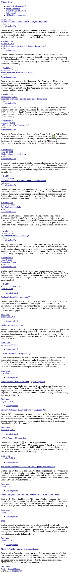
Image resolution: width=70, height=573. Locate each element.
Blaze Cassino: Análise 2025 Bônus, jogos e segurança (23, 382)
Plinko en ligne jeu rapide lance (13, 154)
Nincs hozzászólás (8, 26)
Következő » (14, 286)
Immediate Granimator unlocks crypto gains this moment (24, 99)
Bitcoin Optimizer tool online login (15, 236)
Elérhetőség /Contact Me (16, 15)
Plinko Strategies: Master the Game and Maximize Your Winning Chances (30, 495)
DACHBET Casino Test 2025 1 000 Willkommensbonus (23, 181)
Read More (5, 314)
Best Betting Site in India (11, 207)
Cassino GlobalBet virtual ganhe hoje (16, 353)
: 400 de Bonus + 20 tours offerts (14, 438)
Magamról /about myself (16, 6)
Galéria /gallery (12, 13)
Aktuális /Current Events (16, 11)
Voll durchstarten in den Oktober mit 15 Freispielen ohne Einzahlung (28, 467)
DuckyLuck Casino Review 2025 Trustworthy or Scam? (23, 46)
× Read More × (7, 41)
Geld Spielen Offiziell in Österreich (15, 125)
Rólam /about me (13, 8)
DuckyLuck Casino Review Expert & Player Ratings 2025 (24, 22)
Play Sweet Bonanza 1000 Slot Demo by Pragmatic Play (23, 410)
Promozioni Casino (8, 262)
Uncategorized (12, 293)
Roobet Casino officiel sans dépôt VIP (16, 297)
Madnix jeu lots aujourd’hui (12, 325)
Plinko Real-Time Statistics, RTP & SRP (17, 72)
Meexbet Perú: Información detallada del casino (20, 549)
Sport (3, 521)
